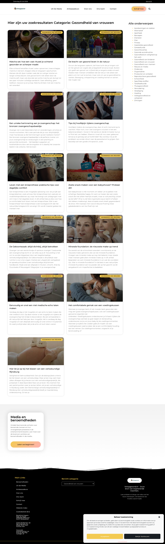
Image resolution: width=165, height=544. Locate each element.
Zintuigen (138, 100)
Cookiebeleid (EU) (23, 512)
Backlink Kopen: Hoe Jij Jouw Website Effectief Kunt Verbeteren (22, 517)
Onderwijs (138, 69)
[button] (159, 517)
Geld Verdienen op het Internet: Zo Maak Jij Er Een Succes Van (23, 524)
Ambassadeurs (73, 9)
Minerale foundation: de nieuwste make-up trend (93, 246)
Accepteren (105, 536)
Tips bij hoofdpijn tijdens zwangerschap (88, 123)
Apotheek (138, 33)
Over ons (88, 9)
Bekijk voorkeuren (142, 536)
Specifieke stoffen (141, 81)
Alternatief (138, 31)
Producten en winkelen (143, 74)
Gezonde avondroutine (143, 52)
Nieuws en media (141, 67)
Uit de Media (21, 485)
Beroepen (138, 35)
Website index (21, 508)
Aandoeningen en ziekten (144, 28)
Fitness (137, 43)
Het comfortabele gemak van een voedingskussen (93, 305)
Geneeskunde (139, 47)
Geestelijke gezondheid (143, 45)
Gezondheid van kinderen (144, 59)
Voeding (137, 93)
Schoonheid (139, 79)
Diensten (138, 38)
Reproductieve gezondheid (145, 76)
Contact (113, 9)
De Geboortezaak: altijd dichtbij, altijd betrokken (33, 246)
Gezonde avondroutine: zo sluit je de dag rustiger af (22, 532)
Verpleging (138, 91)
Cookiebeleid (122, 541)
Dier (136, 40)
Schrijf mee (20, 500)
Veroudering (139, 88)
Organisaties (139, 72)
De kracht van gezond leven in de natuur (89, 62)
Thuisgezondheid (141, 86)
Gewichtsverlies (140, 50)
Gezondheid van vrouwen (144, 62)
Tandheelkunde (140, 84)
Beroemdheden (22, 482)
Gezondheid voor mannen (144, 64)
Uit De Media (56, 9)
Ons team (101, 9)
